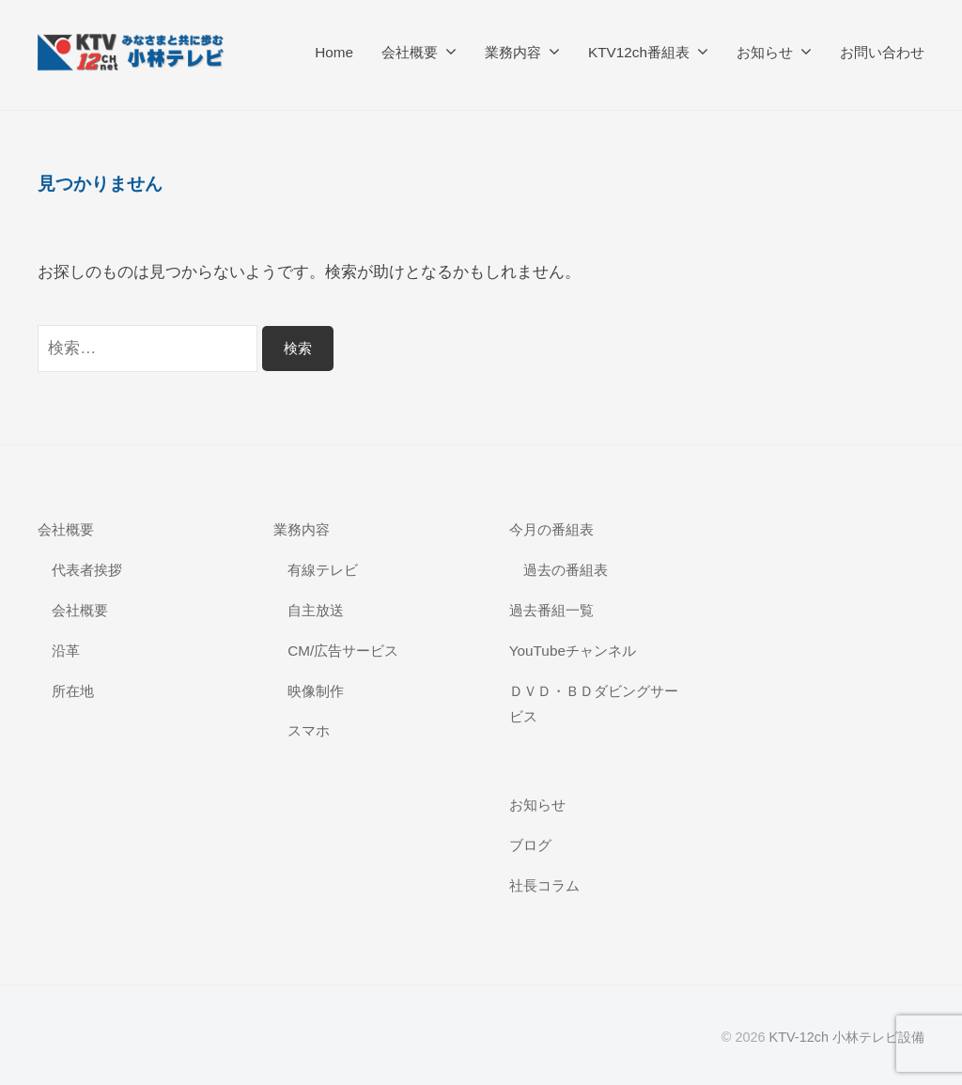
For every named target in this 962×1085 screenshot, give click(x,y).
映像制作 (315, 691)
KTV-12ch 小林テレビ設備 (846, 1037)
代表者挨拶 (87, 570)
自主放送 (315, 610)
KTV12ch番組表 (639, 52)
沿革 (66, 651)
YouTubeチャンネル (572, 651)
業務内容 (513, 52)
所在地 (73, 691)
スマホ (308, 730)
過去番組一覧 (551, 610)
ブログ (530, 845)
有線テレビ (322, 570)
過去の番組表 (565, 570)
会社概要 (409, 52)
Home (334, 52)
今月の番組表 (551, 529)
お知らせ (765, 52)
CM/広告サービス (342, 651)
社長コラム (544, 885)
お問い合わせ (882, 52)
